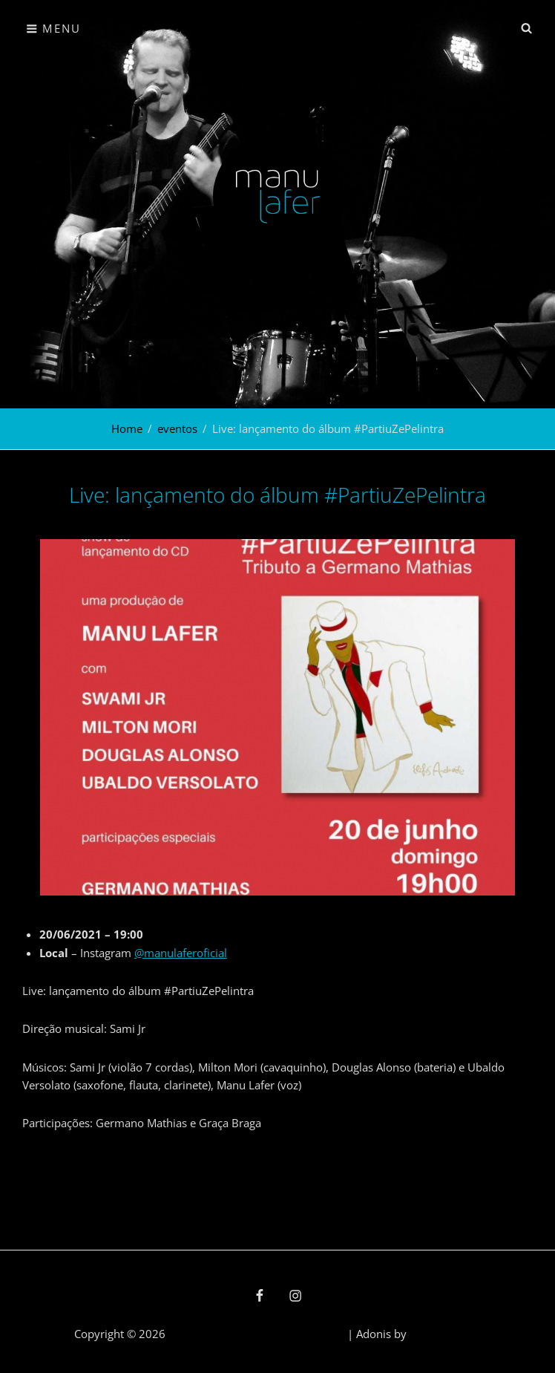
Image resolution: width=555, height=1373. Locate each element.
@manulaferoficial (180, 952)
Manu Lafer (197, 1333)
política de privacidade (286, 1333)
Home (126, 428)
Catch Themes (445, 1333)
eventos (177, 428)
